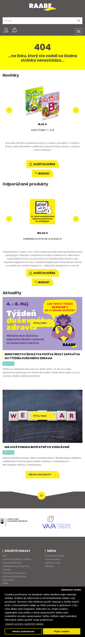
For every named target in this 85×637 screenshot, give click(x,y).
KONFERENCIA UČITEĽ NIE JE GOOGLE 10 (42, 238)
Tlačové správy (53, 559)
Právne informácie (12, 562)
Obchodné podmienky (14, 576)
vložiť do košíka (42, 164)
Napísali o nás (52, 562)
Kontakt (6, 569)
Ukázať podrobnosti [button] (23, 631)
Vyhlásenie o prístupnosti (16, 566)
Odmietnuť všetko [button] (71, 589)
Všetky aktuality (42, 474)
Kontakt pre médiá (54, 555)
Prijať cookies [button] (62, 631)
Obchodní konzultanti (14, 573)
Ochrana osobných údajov (17, 559)
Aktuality (49, 566)
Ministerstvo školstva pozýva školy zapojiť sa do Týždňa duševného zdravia (42, 356)
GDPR (5, 583)
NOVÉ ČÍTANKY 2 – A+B (42, 130)
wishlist (42, 173)
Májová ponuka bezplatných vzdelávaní (37, 447)
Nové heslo (8, 579)
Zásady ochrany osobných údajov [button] (24, 623)
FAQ (5, 555)
